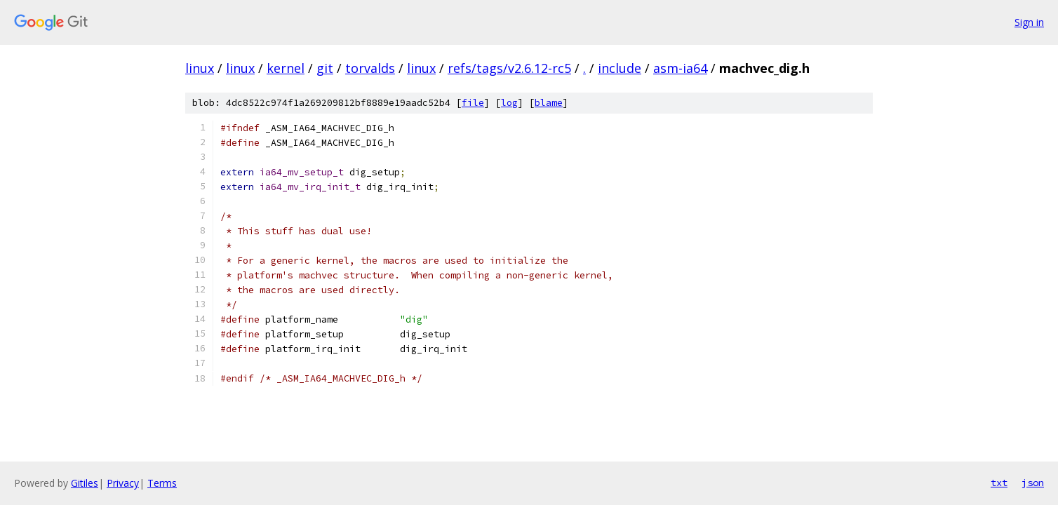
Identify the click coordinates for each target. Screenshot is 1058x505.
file (473, 103)
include (619, 68)
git (324, 68)
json (1033, 482)
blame (549, 103)
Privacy (123, 483)
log (509, 103)
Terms (162, 483)
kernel (285, 68)
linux (199, 68)
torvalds (370, 68)
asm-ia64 (680, 68)
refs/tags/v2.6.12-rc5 (509, 68)
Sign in (1029, 22)
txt (999, 482)
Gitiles (84, 483)
